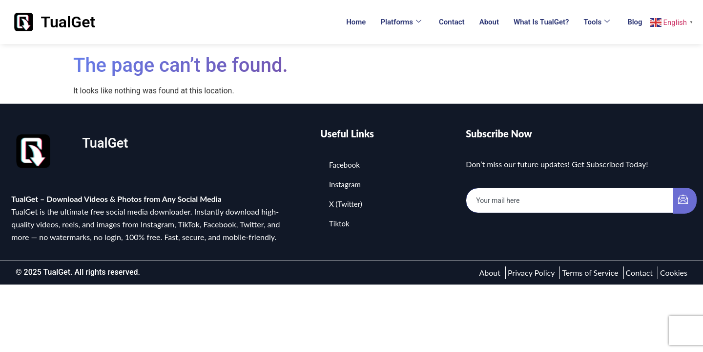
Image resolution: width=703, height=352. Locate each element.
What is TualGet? (541, 22)
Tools (596, 22)
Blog (634, 22)
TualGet (68, 22)
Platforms (400, 22)
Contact (452, 22)
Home (356, 22)
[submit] (685, 201)
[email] (570, 200)
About (489, 22)
